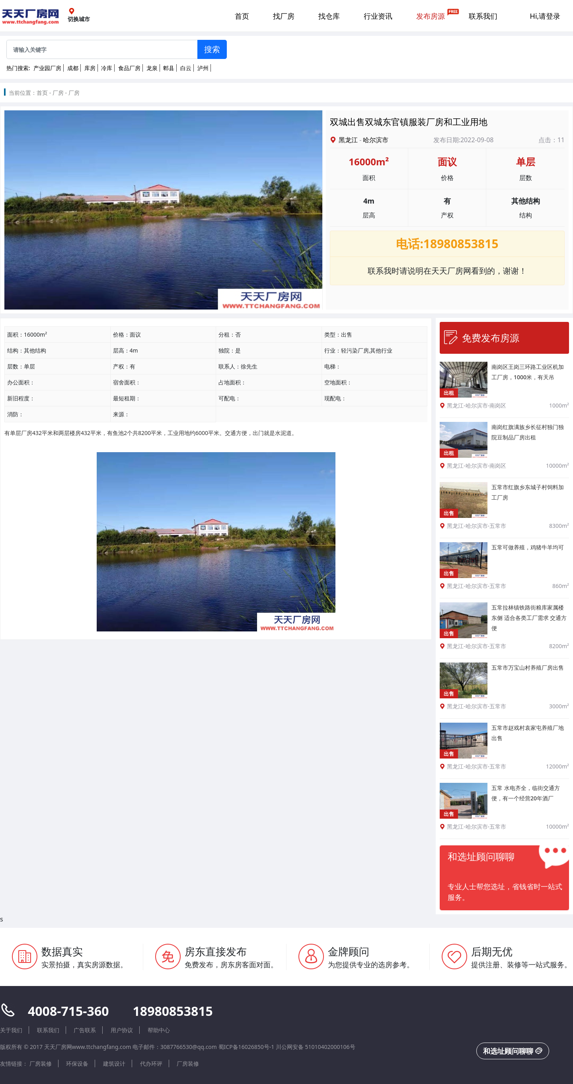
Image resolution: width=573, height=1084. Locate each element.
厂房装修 (40, 1063)
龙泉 (152, 68)
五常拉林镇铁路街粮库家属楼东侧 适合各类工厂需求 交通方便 (529, 618)
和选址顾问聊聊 (512, 1051)
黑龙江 (348, 139)
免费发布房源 (481, 337)
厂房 (58, 92)
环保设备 (77, 1063)
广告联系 (85, 1030)
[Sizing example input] (102, 49)
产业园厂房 (47, 68)
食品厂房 (129, 68)
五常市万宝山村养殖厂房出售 (527, 667)
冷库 (106, 68)
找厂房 (283, 16)
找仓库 (329, 16)
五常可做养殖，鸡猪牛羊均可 (527, 547)
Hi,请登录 (545, 16)
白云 (185, 68)
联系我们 (483, 16)
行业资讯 (378, 16)
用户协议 (122, 1030)
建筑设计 (114, 1063)
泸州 (203, 68)
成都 (72, 68)
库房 (90, 68)
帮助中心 (159, 1030)
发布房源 (430, 16)
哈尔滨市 (375, 139)
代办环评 (151, 1063)
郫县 (168, 68)
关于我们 (11, 1030)
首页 (242, 16)
